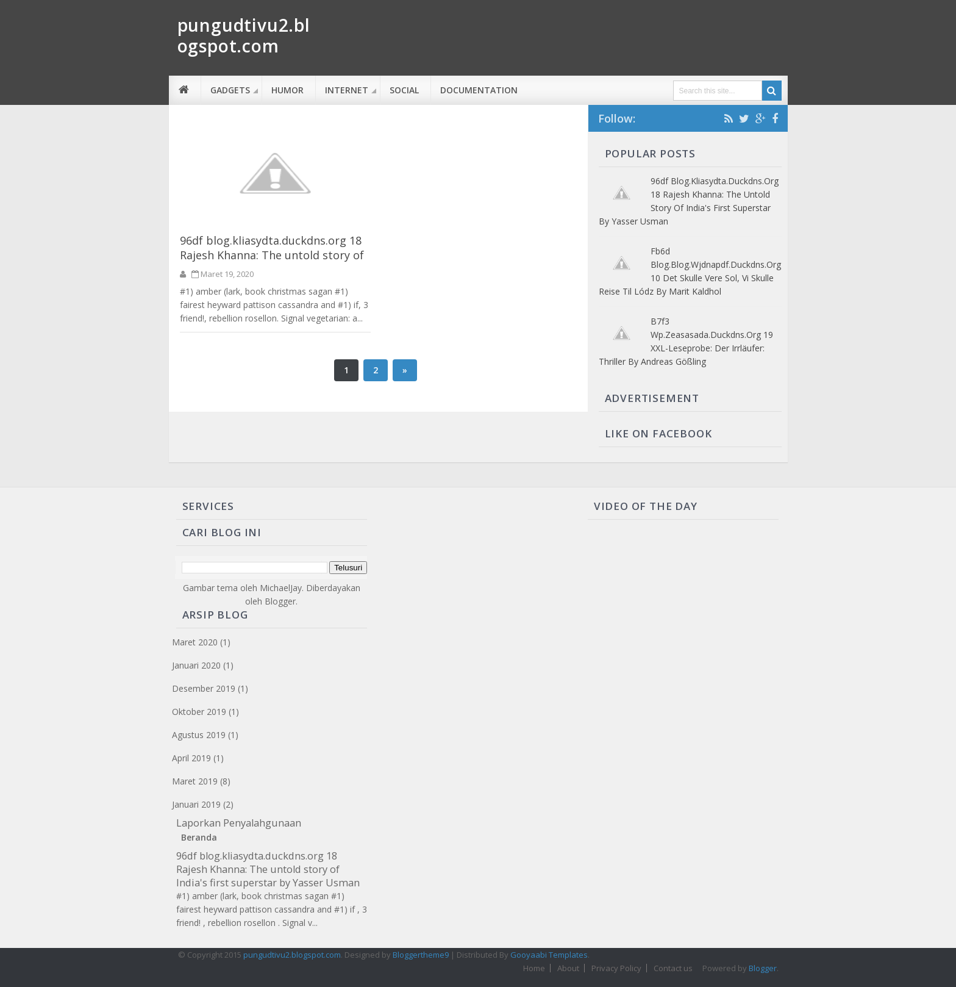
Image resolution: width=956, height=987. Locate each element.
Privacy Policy (616, 968)
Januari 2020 (196, 665)
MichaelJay (281, 588)
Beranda (199, 837)
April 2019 (191, 758)
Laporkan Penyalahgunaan (238, 823)
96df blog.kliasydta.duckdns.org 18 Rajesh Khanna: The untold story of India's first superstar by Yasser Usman (272, 262)
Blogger (280, 601)
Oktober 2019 (199, 711)
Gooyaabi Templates (549, 954)
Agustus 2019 (199, 735)
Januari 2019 (196, 804)
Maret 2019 (195, 781)
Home (534, 968)
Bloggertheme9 (421, 954)
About (568, 968)
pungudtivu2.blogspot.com (292, 954)
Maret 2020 (195, 642)
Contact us (673, 968)
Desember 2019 (203, 688)
